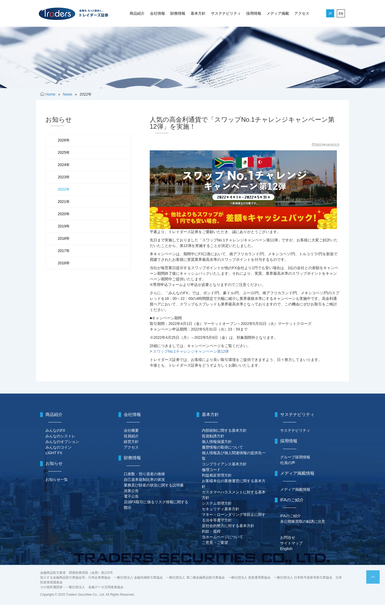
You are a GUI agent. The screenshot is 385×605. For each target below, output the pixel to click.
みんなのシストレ (60, 436)
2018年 (64, 238)
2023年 (64, 177)
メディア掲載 (278, 13)
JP (330, 13)
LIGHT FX (53, 453)
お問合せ (287, 537)
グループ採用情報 (295, 457)
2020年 (64, 214)
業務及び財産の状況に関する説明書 (154, 485)
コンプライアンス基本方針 (224, 464)
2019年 (64, 226)
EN (341, 13)
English (286, 549)
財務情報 (177, 13)
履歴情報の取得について (222, 447)
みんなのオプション (62, 441)
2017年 (64, 251)
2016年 (64, 263)
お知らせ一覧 (56, 479)
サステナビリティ (226, 13)
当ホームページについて (222, 537)
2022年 (64, 189)
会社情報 (157, 13)
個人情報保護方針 (217, 441)
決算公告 (131, 491)
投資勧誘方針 (213, 436)
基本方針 (198, 13)
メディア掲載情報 (295, 489)
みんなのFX (55, 430)
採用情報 (253, 13)
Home (50, 94)
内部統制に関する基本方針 (224, 430)
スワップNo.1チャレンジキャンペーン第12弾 (191, 351)
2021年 (64, 201)
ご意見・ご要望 (215, 542)
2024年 (64, 165)
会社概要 (131, 430)
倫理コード (211, 470)
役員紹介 (131, 436)
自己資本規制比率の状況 (144, 479)
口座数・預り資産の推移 (144, 474)
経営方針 (131, 441)
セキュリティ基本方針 (220, 509)
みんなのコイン (58, 447)
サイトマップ (291, 543)
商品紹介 (137, 13)
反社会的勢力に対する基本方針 (228, 526)
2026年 (64, 140)
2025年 (64, 152)
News (67, 94)
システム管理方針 (217, 503)
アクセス (301, 13)
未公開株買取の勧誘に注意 (302, 521)
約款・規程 (211, 531)
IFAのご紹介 (290, 516)
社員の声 (287, 463)
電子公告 (131, 496)
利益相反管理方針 (217, 475)
